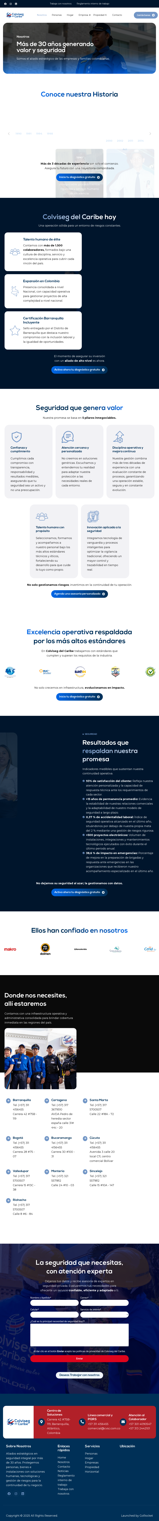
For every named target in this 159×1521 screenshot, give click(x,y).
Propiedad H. (100, 15)
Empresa (84, 15)
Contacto (117, 15)
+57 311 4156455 (98, 1424)
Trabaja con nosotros (60, 3)
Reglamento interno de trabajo (93, 3)
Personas (57, 15)
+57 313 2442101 (139, 1428)
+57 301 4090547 (140, 1424)
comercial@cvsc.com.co (104, 1428)
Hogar (70, 15)
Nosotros (42, 15)
